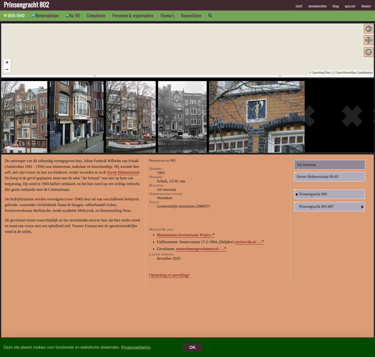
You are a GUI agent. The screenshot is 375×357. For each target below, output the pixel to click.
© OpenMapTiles (320, 72)
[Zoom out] (7, 69)
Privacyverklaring (135, 347)
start (299, 6)
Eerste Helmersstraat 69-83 (317, 178)
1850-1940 (16, 15)
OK (192, 347)
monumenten (318, 6)
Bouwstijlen (191, 15)
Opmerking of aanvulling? (169, 277)
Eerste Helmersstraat (123, 174)
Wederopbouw (47, 15)
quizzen (350, 6)
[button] (368, 28)
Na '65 (74, 15)
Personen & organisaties (133, 15)
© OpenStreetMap (344, 72)
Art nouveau (306, 166)
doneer (366, 6)
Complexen (96, 15)
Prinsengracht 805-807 (331, 208)
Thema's (167, 15)
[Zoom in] (7, 62)
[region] (187, 49)
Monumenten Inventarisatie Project (184, 237)
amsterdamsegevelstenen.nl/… (199, 250)
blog (336, 6)
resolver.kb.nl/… (247, 244)
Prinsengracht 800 (310, 196)
